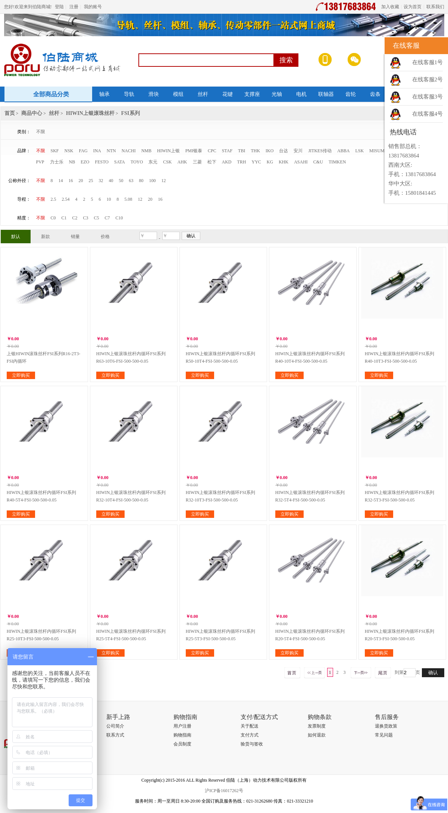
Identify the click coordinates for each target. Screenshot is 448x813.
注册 (73, 6)
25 (91, 180)
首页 (9, 113)
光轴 (277, 94)
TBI (241, 150)
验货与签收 (252, 744)
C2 (75, 218)
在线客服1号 (427, 62)
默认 (15, 236)
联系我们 (435, 6)
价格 (105, 236)
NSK (69, 150)
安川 (298, 150)
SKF (55, 150)
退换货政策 (386, 726)
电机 (301, 94)
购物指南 (182, 735)
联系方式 (115, 735)
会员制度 (182, 744)
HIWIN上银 (168, 150)
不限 (40, 131)
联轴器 (326, 94)
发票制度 (317, 726)
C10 (119, 218)
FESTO (102, 162)
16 (71, 180)
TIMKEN (337, 162)
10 (109, 199)
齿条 (375, 94)
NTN (111, 150)
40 (111, 180)
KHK (283, 162)
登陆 (59, 6)
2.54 (66, 199)
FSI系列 (130, 113)
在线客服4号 (427, 114)
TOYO (137, 162)
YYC (256, 162)
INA (97, 150)
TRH (241, 162)
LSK (359, 150)
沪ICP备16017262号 (224, 790)
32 (101, 180)
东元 (152, 162)
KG (270, 162)
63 (131, 180)
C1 (64, 218)
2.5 (53, 199)
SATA (119, 162)
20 (81, 180)
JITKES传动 (320, 150)
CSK (167, 162)
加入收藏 (390, 6)
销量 (75, 236)
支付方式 (250, 735)
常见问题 (384, 735)
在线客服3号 (427, 97)
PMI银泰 (193, 150)
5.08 (128, 199)
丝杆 (203, 94)
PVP (40, 162)
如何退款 (317, 735)
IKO (269, 150)
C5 (96, 218)
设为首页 (413, 6)
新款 (45, 236)
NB (72, 162)
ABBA (343, 150)
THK (255, 150)
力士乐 (56, 162)
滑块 (153, 94)
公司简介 (115, 726)
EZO (85, 162)
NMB (146, 150)
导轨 (129, 94)
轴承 (104, 94)
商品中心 (31, 113)
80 (141, 180)
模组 (178, 94)
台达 (283, 150)
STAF (227, 150)
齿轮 (350, 94)
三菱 (197, 162)
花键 (227, 94)
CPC (212, 150)
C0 (53, 218)
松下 (211, 162)
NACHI (129, 150)
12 (164, 180)
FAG (83, 150)
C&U (318, 162)
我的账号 (93, 6)
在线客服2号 (427, 79)
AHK (182, 162)
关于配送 (250, 726)
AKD (227, 162)
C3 (85, 218)
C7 (107, 218)
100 (152, 180)
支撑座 (252, 94)
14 (61, 180)
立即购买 (21, 375)
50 (121, 180)
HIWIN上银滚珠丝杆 (90, 113)
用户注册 (182, 726)
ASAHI (301, 162)
